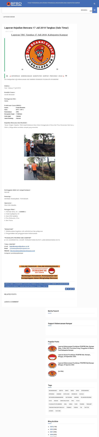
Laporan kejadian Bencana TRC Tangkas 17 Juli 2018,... (84, 240)
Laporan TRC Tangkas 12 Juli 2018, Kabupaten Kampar (83, 257)
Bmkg (11, 284)
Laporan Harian (25, 10)
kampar (54, 284)
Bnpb (73, 116)
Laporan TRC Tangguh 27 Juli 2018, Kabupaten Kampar (83, 213)
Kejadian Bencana (10, 287)
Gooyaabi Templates (69, 434)
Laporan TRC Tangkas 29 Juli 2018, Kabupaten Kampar (83, 204)
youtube (87, 157)
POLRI (73, 140)
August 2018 (79, 198)
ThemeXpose (34, 434)
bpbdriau (74, 120)
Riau (73, 143)
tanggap (74, 147)
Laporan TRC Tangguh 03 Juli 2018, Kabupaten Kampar (83, 278)
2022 (74, 175)
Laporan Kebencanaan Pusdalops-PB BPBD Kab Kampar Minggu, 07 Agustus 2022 (82, 86)
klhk (86, 133)
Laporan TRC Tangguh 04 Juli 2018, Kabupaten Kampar (83, 274)
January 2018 (79, 304)
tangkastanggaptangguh (39, 287)
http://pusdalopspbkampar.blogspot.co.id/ (22, 251)
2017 (74, 307)
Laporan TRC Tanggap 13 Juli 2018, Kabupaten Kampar (83, 252)
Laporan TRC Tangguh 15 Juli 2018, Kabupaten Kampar (83, 248)
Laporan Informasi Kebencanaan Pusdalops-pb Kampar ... (84, 230)
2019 (74, 183)
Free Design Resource (45, 434)
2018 (74, 186)
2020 (74, 180)
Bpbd (78, 116)
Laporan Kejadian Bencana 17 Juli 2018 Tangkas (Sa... (83, 235)
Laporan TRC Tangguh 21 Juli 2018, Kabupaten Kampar (83, 225)
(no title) (84, 94)
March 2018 (78, 298)
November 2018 (80, 191)
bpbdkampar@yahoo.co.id (19, 247)
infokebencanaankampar (79, 126)
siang (78, 143)
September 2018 (80, 196)
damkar (82, 120)
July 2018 (78, 201)
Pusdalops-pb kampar (23, 287)
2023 (74, 173)
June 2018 (78, 291)
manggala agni (82, 136)
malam (74, 136)
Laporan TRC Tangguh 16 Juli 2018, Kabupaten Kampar (83, 244)
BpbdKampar (18, 284)
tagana (89, 143)
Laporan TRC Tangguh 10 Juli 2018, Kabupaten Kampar (83, 265)
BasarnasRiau (76, 113)
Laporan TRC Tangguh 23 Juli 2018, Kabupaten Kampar (83, 217)
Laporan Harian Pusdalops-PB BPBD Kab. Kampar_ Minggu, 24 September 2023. (82, 74)
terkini (81, 153)
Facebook (34, 284)
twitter (57, 287)
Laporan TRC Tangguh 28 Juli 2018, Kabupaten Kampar (83, 208)
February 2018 (79, 301)
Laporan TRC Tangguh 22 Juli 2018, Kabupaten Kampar (83, 221)
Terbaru (50, 287)
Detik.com (27, 284)
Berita (14, 10)
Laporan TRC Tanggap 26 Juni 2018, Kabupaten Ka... (84, 286)
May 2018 (78, 293)
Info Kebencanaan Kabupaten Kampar (82, 380)
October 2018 (79, 193)
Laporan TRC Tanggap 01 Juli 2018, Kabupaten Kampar (83, 282)
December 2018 (80, 188)
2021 (74, 178)
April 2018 (78, 296)
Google (40, 284)
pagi (90, 136)
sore (83, 143)
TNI (86, 153)
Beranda (6, 10)
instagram (47, 284)
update (81, 157)
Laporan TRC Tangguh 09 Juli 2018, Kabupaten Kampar (83, 269)
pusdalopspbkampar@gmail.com (20, 249)
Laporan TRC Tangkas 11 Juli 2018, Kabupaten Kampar (83, 261)
